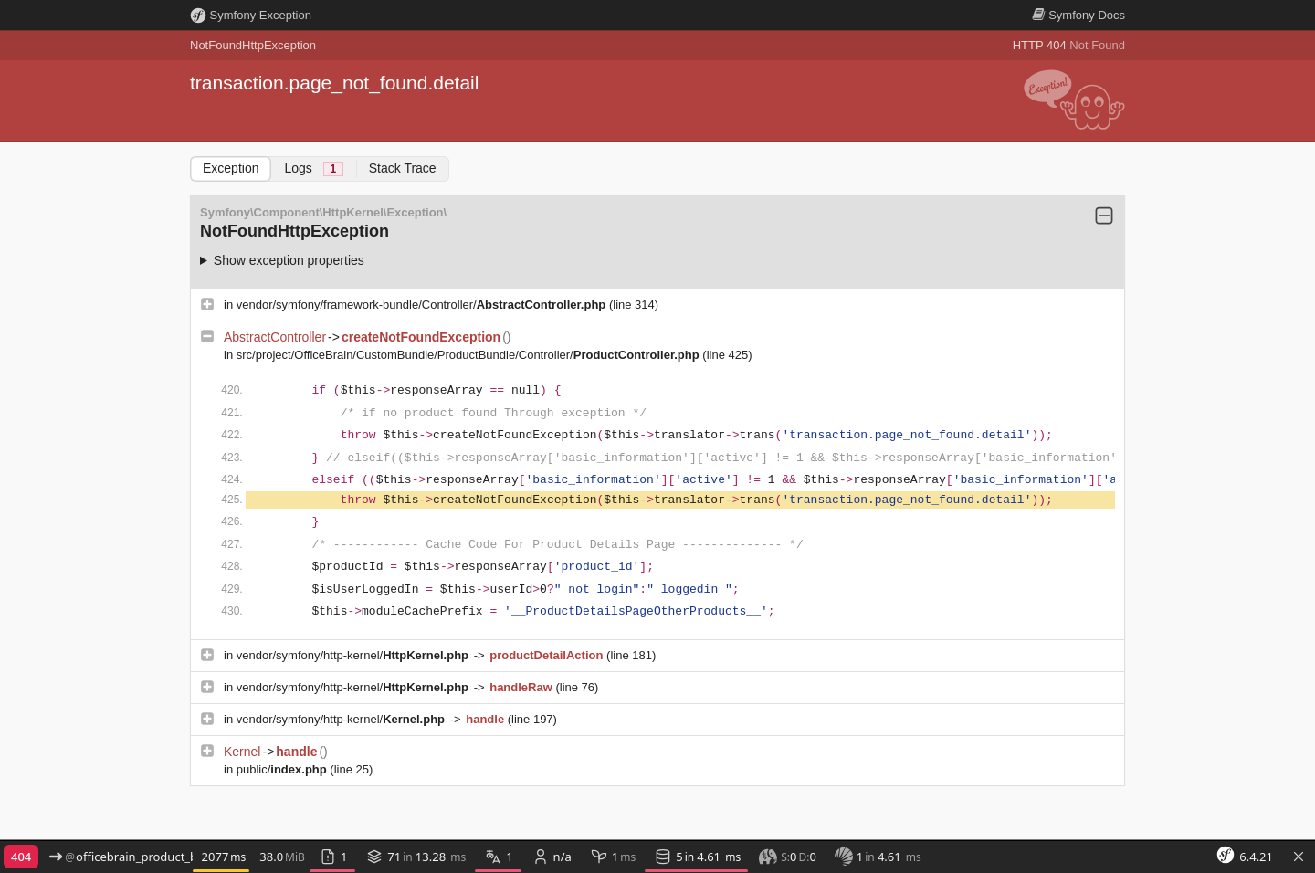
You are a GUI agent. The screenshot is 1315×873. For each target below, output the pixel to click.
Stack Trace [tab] (403, 168)
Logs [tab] (313, 168)
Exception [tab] (230, 168)
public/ (284, 769)
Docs (1078, 15)
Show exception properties (289, 260)
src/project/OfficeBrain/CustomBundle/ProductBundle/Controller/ (470, 355)
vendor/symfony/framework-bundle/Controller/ (423, 304)
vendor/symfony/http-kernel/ (354, 655)
